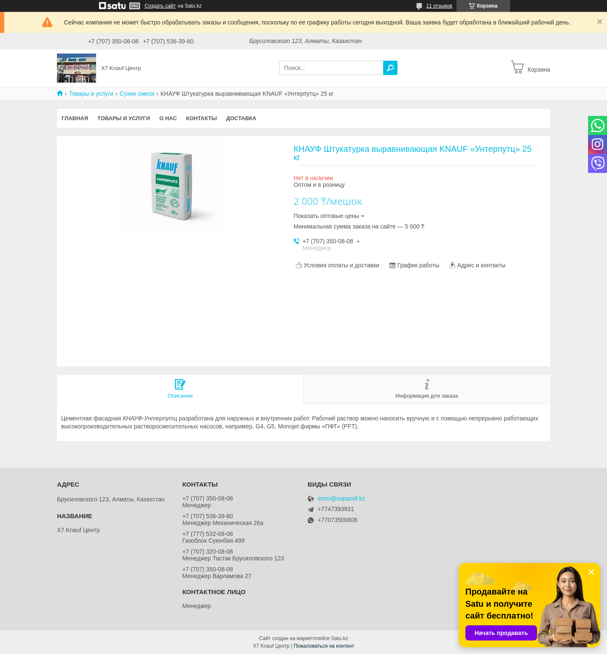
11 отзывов (439, 6)
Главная (75, 118)
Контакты (201, 118)
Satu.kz (339, 638)
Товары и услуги (91, 93)
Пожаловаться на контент (324, 646)
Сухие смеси (137, 93)
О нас (168, 118)
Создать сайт (160, 6)
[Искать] (390, 68)
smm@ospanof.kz (341, 498)
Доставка (241, 118)
